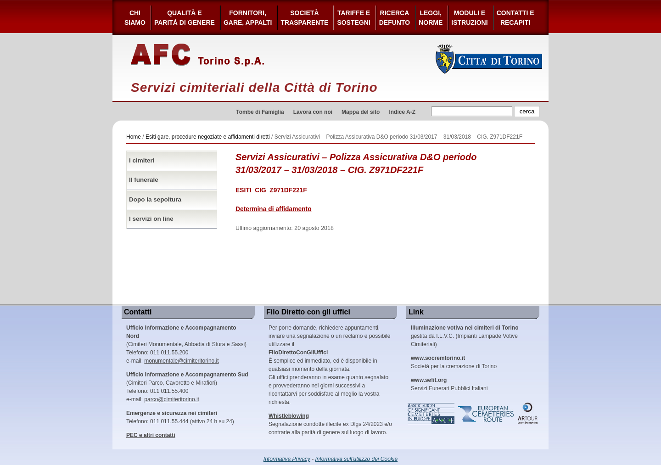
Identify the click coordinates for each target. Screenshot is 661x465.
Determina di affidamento (273, 209)
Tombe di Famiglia (260, 112)
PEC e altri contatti (150, 435)
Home (133, 137)
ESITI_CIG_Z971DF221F (271, 190)
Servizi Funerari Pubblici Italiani (449, 384)
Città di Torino (489, 59)
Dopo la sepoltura (155, 199)
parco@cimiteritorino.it (171, 399)
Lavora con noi (312, 112)
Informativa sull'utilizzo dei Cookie (356, 459)
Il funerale (143, 179)
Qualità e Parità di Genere (184, 17)
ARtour (527, 414)
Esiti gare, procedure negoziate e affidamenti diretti (208, 137)
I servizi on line (151, 218)
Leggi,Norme (431, 17)
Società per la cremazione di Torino (454, 362)
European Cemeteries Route (486, 414)
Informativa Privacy (286, 459)
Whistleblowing (289, 416)
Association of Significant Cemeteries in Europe (431, 414)
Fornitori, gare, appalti (248, 17)
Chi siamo (135, 17)
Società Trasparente (304, 17)
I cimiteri (142, 160)
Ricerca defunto (394, 17)
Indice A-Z (402, 112)
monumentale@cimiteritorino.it (181, 361)
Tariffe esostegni (353, 17)
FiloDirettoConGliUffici (298, 352)
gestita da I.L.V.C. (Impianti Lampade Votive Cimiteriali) (464, 336)
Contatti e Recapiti (515, 17)
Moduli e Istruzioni (469, 17)
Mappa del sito (361, 112)
